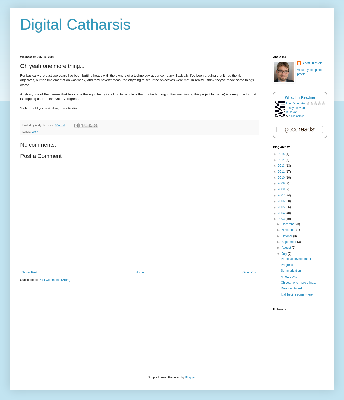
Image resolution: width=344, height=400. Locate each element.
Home (140, 272)
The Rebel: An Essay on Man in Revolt (295, 108)
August (287, 247)
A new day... (289, 276)
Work (35, 131)
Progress (287, 265)
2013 (282, 165)
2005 (282, 207)
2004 (282, 213)
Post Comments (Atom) (54, 280)
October (287, 236)
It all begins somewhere (297, 294)
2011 (282, 171)
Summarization (291, 270)
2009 (282, 183)
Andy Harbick (312, 63)
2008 (282, 189)
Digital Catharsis (75, 24)
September (289, 242)
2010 (282, 177)
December (289, 224)
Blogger (190, 377)
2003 (282, 219)
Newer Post (29, 272)
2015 (282, 154)
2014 (282, 160)
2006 (282, 201)
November (289, 230)
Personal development (296, 259)
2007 (282, 195)
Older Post (249, 272)
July (285, 254)
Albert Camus (296, 116)
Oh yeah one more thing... (298, 282)
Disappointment (291, 288)
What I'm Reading (300, 97)
